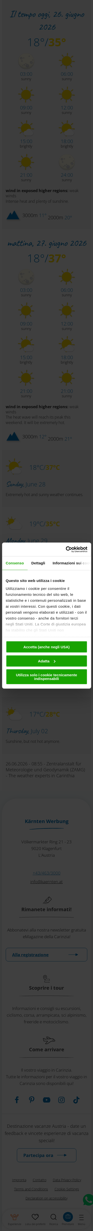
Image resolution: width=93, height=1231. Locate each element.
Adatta (47, 661)
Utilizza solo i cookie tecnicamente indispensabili (46, 677)
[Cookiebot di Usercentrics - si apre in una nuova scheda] (66, 549)
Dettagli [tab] (38, 563)
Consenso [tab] (15, 563)
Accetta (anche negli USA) (46, 647)
